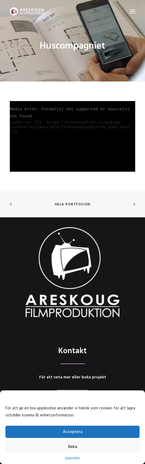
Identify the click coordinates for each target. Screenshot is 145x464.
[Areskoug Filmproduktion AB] (27, 11)
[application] (72, 136)
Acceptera (72, 432)
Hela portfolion (73, 204)
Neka (72, 447)
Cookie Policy (72, 458)
